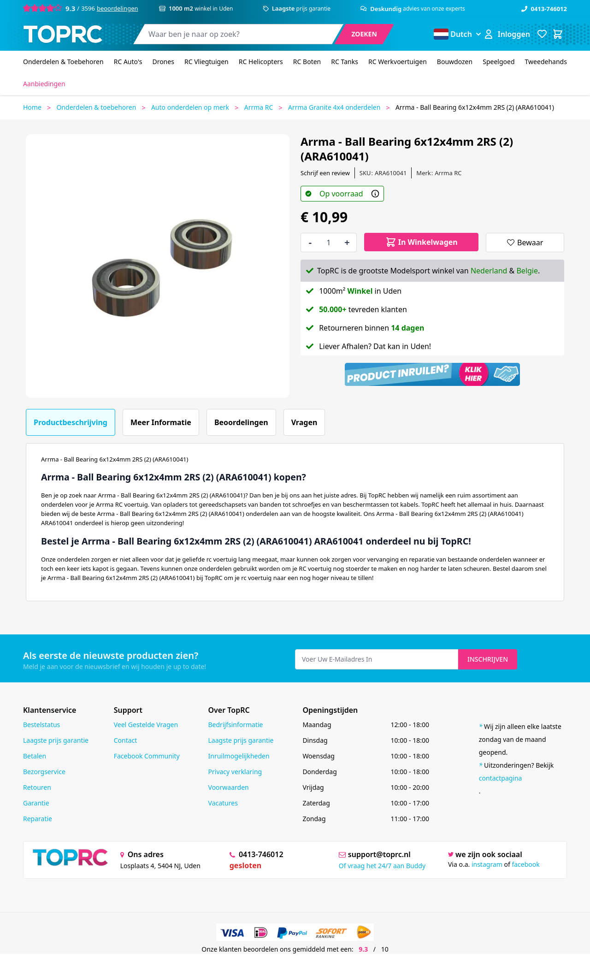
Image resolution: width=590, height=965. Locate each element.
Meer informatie (160, 422)
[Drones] (163, 62)
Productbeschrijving (70, 422)
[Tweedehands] (546, 62)
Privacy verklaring (235, 771)
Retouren (37, 787)
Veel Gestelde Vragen (146, 724)
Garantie (36, 803)
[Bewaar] (525, 242)
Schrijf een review (325, 173)
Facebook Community (147, 756)
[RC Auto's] (128, 62)
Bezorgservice (44, 771)
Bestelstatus (41, 724)
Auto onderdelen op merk (190, 107)
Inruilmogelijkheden (239, 756)
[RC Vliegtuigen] (206, 62)
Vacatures (223, 803)
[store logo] (63, 34)
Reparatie (37, 818)
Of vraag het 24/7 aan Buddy (382, 865)
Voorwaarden (228, 787)
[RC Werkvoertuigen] (397, 62)
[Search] (364, 34)
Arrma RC (258, 107)
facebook (525, 864)
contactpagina (500, 778)
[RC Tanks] (344, 62)
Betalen (34, 756)
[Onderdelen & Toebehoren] (63, 62)
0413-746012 (544, 9)
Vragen (304, 422)
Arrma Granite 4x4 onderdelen (334, 107)
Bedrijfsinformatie (235, 724)
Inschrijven (487, 659)
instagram (487, 864)
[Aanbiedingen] (44, 84)
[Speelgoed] (498, 62)
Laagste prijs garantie (55, 740)
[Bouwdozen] (454, 62)
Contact (125, 740)
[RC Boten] (307, 62)
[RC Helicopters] (261, 62)
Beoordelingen (241, 422)
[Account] (506, 34)
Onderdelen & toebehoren (96, 107)
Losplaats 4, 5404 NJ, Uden (160, 865)
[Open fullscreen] (157, 266)
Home (32, 107)
